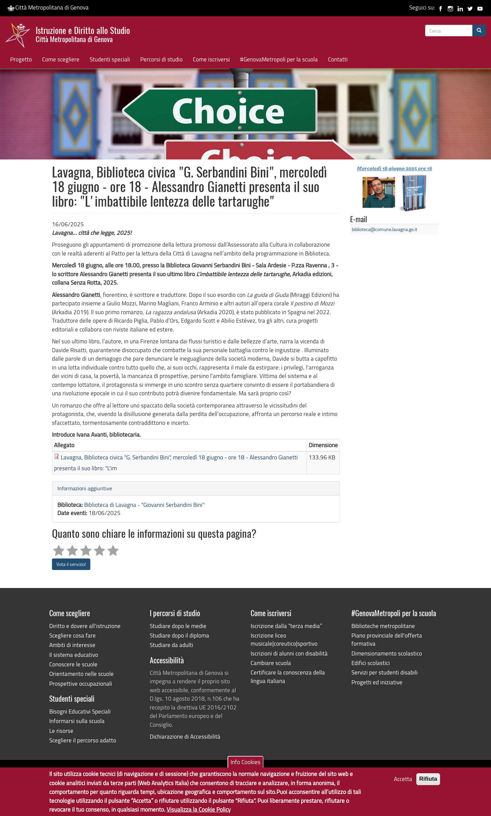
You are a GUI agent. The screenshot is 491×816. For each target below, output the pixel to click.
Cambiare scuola (271, 663)
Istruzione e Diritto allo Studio (83, 33)
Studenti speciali (110, 59)
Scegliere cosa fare (72, 635)
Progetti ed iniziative (376, 682)
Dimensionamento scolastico (386, 653)
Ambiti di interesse (72, 645)
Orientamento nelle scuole (81, 674)
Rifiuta (428, 781)
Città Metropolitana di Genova (48, 7)
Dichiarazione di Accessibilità (185, 736)
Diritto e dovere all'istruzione (85, 626)
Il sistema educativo (73, 655)
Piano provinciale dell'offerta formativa (386, 639)
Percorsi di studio (161, 59)
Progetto (21, 59)
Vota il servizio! (71, 564)
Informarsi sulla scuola (77, 721)
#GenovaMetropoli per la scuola (279, 59)
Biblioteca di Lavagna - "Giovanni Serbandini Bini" (144, 505)
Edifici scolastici (370, 663)
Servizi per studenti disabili (384, 672)
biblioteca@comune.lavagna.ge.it (384, 229)
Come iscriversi (211, 59)
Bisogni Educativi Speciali (80, 711)
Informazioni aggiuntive (84, 488)
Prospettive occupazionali (80, 683)
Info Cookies (245, 764)
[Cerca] (479, 30)
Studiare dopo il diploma (179, 635)
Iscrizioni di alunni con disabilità (289, 653)
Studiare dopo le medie (178, 626)
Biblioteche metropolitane (383, 626)
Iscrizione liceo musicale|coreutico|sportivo (284, 639)
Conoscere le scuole (73, 664)
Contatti (338, 59)
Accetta (403, 781)
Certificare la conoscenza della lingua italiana (288, 676)
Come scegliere (60, 59)
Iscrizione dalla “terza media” (286, 626)
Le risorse (61, 731)
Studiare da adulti (171, 645)
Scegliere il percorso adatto (82, 740)
